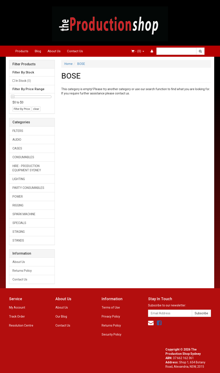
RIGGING (17, 205)
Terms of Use (111, 307)
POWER (17, 196)
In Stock (23, 80)
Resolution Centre (21, 325)
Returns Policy (22, 270)
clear (36, 108)
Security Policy (111, 334)
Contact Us (75, 51)
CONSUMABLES (23, 157)
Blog (38, 51)
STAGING (18, 231)
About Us (54, 51)
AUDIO (16, 139)
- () (137, 51)
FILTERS (17, 131)
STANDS (18, 240)
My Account (17, 307)
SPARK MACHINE (23, 214)
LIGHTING (18, 179)
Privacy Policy (111, 316)
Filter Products (24, 64)
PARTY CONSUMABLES (28, 187)
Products (21, 51)
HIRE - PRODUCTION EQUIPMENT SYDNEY (26, 168)
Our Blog (61, 316)
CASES (17, 148)
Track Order (17, 316)
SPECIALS (19, 223)
